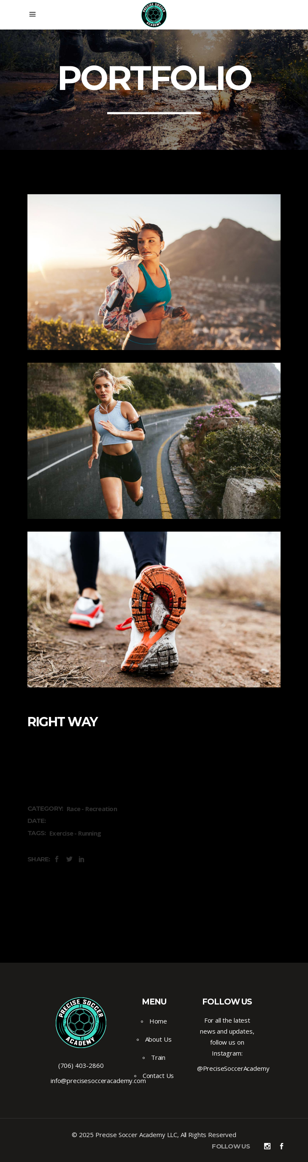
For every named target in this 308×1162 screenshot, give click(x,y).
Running (89, 833)
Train (158, 1057)
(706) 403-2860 (81, 1065)
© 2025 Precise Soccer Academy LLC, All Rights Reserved (154, 1134)
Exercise (61, 833)
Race (73, 808)
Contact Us (158, 1075)
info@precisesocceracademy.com (98, 1080)
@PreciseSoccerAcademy (233, 1068)
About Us (158, 1039)
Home (158, 1021)
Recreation (101, 808)
